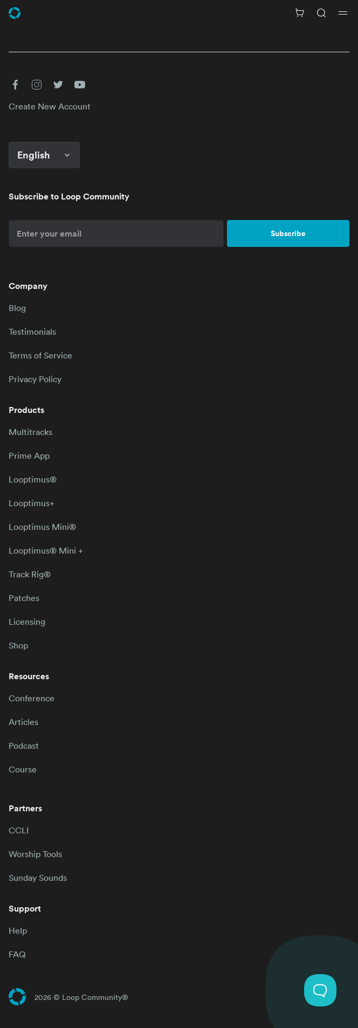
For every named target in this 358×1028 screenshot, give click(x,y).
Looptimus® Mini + (46, 550)
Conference (31, 698)
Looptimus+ (31, 503)
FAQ (17, 954)
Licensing (27, 621)
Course (23, 769)
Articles (23, 721)
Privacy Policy (35, 379)
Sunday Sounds (38, 877)
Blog (17, 307)
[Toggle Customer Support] (320, 990)
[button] (15, 84)
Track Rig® (30, 574)
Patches (24, 597)
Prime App (29, 455)
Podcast (24, 745)
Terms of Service (40, 355)
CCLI (19, 830)
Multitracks (30, 431)
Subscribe (288, 233)
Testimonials (32, 331)
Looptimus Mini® (42, 526)
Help (18, 930)
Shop (18, 645)
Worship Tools (35, 853)
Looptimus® (33, 479)
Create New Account (50, 106)
